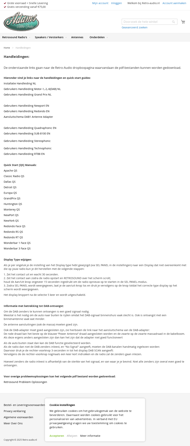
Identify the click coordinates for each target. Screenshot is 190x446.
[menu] (95, 37)
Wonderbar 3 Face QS (17, 248)
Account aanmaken (174, 3)
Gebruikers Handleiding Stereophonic (27, 141)
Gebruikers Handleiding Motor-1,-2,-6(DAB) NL (32, 89)
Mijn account (100, 3)
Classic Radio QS (14, 176)
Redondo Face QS (14, 226)
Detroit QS (10, 187)
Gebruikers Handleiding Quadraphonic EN (30, 128)
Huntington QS (13, 204)
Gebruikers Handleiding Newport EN (26, 105)
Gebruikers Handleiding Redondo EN (27, 111)
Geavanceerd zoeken (135, 27)
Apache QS (10, 170)
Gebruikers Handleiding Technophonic (28, 148)
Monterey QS (12, 209)
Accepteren (57, 435)
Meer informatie (90, 435)
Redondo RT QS (13, 237)
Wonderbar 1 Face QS (17, 243)
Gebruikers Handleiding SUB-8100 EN (27, 133)
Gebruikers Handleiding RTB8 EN (24, 154)
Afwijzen (72, 435)
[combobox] (149, 22)
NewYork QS (11, 220)
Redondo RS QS (13, 231)
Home (7, 47)
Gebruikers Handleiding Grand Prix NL (27, 94)
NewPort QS (11, 215)
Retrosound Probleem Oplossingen (25, 382)
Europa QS (10, 193)
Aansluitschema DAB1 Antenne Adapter (28, 117)
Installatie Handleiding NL (20, 83)
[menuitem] (15, 37)
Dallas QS (10, 181)
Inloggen (116, 3)
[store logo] (21, 21)
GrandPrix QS (12, 198)
